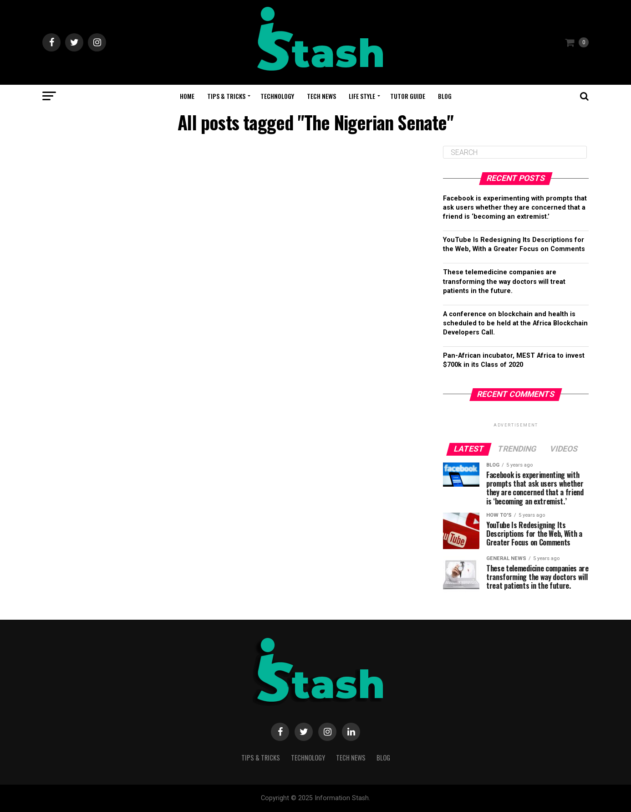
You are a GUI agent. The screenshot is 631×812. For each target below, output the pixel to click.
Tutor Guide (407, 96)
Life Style (362, 96)
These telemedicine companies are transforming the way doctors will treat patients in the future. (504, 281)
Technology (277, 96)
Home (187, 96)
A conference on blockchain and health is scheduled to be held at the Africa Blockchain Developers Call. (515, 323)
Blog (445, 96)
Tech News (321, 96)
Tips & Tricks (226, 96)
